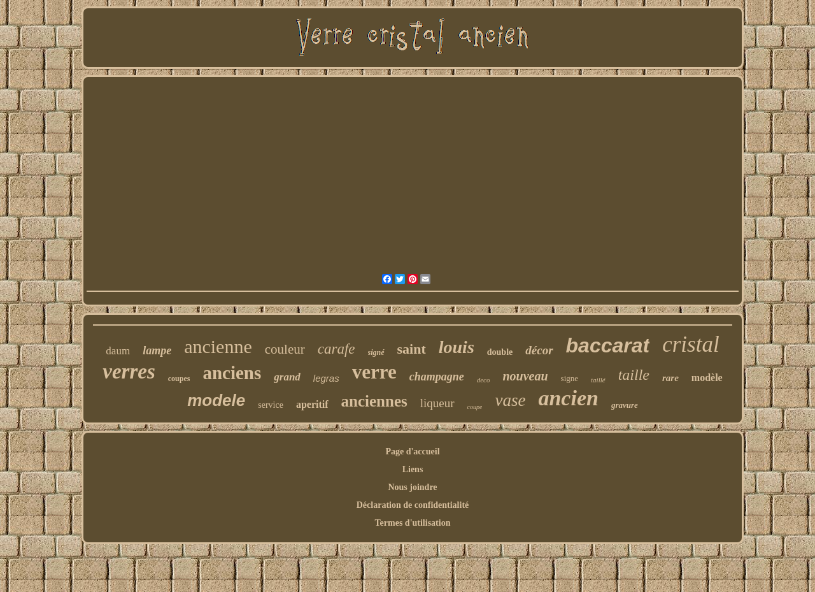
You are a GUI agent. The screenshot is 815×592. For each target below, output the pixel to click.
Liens (412, 469)
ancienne (218, 346)
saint (411, 349)
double (500, 352)
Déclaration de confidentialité (413, 505)
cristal (690, 344)
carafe (336, 349)
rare (670, 378)
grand (287, 377)
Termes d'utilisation (413, 523)
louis (456, 347)
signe (569, 378)
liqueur (437, 403)
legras (326, 378)
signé (376, 352)
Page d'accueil (412, 451)
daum (118, 351)
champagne (436, 376)
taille (633, 374)
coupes (179, 378)
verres (129, 371)
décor (539, 350)
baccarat (608, 345)
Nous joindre (412, 487)
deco (483, 380)
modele (216, 400)
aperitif (312, 404)
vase (510, 400)
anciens (231, 373)
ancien (568, 398)
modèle (707, 377)
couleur (285, 349)
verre (374, 372)
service (270, 405)
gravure (624, 405)
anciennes (374, 401)
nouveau (525, 376)
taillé (598, 380)
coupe (475, 406)
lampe (157, 350)
